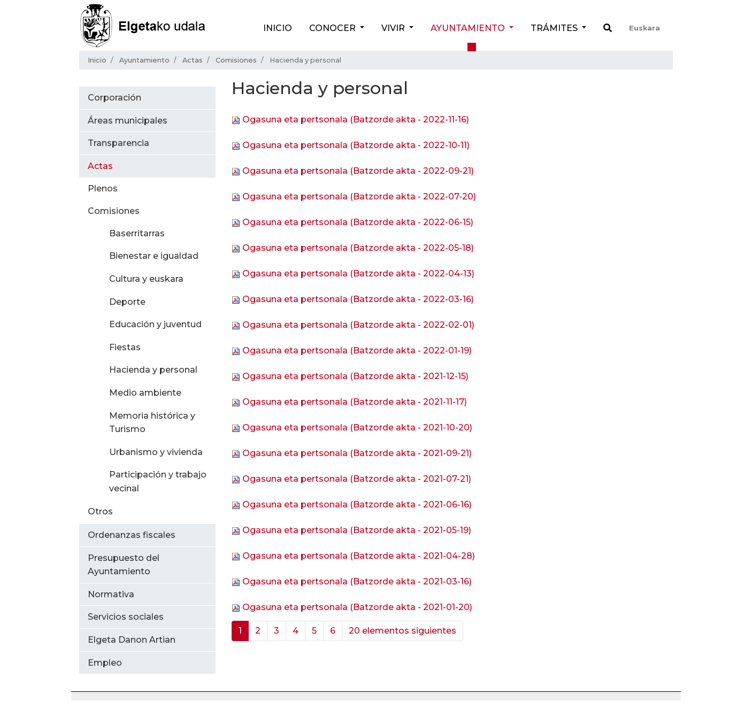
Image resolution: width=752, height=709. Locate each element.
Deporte (127, 302)
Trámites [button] (555, 28)
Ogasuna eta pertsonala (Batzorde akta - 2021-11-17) (354, 402)
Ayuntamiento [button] (469, 28)
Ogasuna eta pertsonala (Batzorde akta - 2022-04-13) (358, 273)
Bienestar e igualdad (153, 256)
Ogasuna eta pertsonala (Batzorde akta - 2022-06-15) (357, 222)
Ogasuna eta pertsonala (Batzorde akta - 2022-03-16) (358, 299)
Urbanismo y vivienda (156, 452)
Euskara (644, 28)
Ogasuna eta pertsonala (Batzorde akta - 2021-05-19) (356, 530)
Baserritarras (137, 233)
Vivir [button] (394, 28)
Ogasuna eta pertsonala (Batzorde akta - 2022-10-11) (356, 145)
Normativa (111, 594)
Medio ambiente (145, 393)
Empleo (105, 663)
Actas (192, 60)
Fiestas (125, 347)
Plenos (103, 188)
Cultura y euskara (146, 279)
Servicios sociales (126, 617)
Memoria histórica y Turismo (152, 423)
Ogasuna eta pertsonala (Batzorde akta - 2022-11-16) (355, 119)
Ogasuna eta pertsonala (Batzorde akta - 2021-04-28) (358, 556)
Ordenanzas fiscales (131, 535)
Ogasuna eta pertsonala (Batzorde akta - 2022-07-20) (359, 196)
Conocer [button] (333, 28)
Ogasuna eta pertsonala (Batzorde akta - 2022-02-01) (358, 325)
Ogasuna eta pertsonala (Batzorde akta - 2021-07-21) (356, 479)
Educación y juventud (155, 324)
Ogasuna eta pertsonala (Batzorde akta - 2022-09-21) (358, 171)
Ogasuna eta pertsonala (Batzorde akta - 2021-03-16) (357, 581)
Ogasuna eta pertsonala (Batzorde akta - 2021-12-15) (355, 376)
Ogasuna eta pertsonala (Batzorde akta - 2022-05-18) (358, 248)
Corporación (114, 98)
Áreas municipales (127, 120)
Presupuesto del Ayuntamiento (123, 565)
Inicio (277, 28)
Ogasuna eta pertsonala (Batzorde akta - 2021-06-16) (357, 504)
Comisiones (236, 60)
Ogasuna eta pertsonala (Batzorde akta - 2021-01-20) (357, 607)
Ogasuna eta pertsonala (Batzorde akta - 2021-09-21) (357, 453)
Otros (100, 511)
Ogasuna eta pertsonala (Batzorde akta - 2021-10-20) (357, 427)
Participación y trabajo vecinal (157, 481)
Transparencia (118, 143)
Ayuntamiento (144, 60)
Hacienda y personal (153, 370)
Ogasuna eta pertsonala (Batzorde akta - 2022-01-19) (357, 350)
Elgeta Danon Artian (131, 640)
